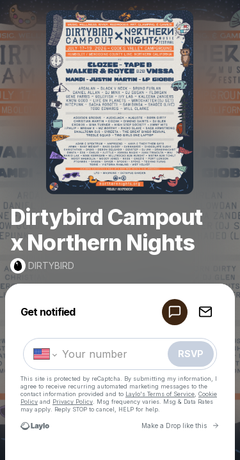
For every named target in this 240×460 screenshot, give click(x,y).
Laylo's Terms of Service (160, 393)
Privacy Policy (72, 401)
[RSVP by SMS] (175, 312)
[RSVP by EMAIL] (205, 312)
